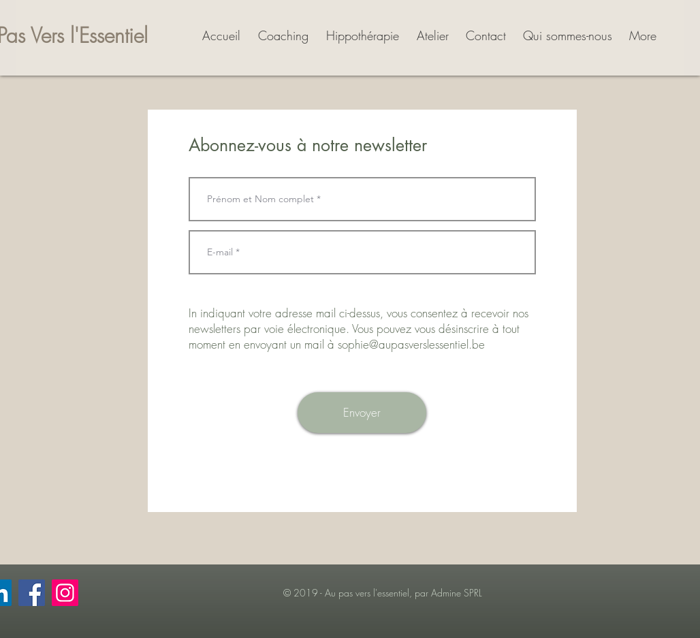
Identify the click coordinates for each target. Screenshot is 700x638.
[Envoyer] (362, 412)
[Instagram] (65, 592)
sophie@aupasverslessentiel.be (411, 344)
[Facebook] (31, 592)
